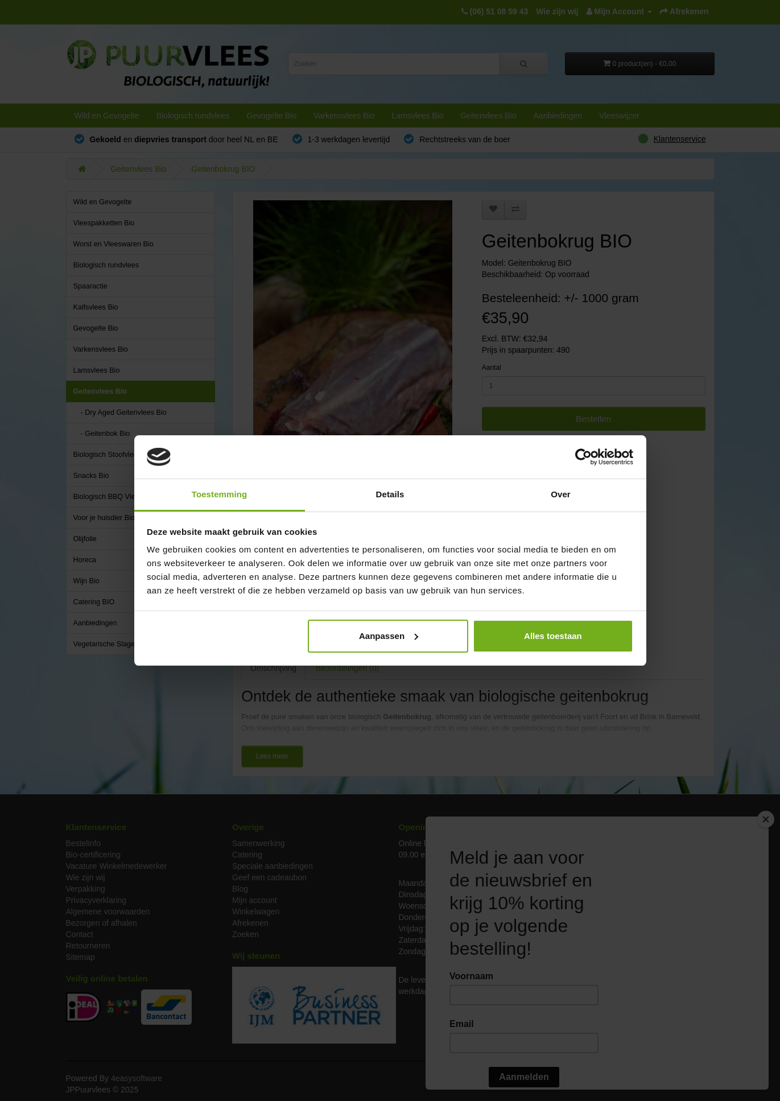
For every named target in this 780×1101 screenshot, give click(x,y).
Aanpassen (388, 636)
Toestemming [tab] (219, 494)
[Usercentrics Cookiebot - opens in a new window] (583, 456)
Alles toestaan (553, 636)
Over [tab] (561, 494)
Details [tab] (390, 494)
